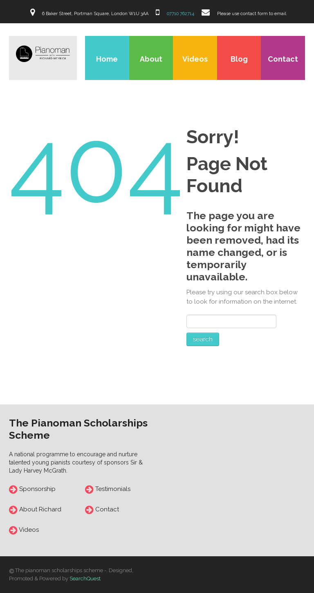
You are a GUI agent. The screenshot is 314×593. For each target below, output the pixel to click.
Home (107, 59)
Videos (195, 59)
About (151, 59)
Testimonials (112, 489)
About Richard (40, 509)
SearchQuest (85, 578)
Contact (283, 59)
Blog (239, 59)
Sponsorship (37, 489)
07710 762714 (180, 13)
